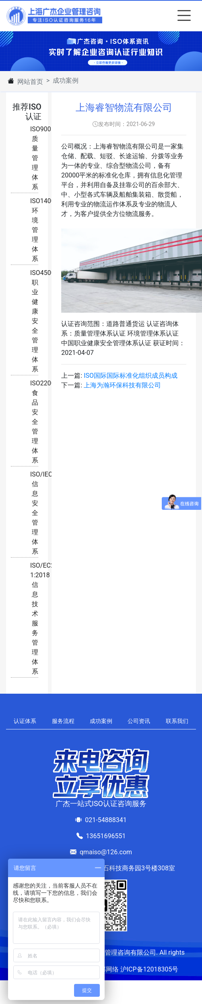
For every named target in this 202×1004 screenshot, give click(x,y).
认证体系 (25, 721)
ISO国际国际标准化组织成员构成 (130, 375)
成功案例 (101, 721)
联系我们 (177, 721)
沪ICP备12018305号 (149, 969)
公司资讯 (139, 721)
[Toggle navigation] (182, 16)
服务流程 (63, 721)
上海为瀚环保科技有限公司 (122, 385)
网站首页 (30, 82)
